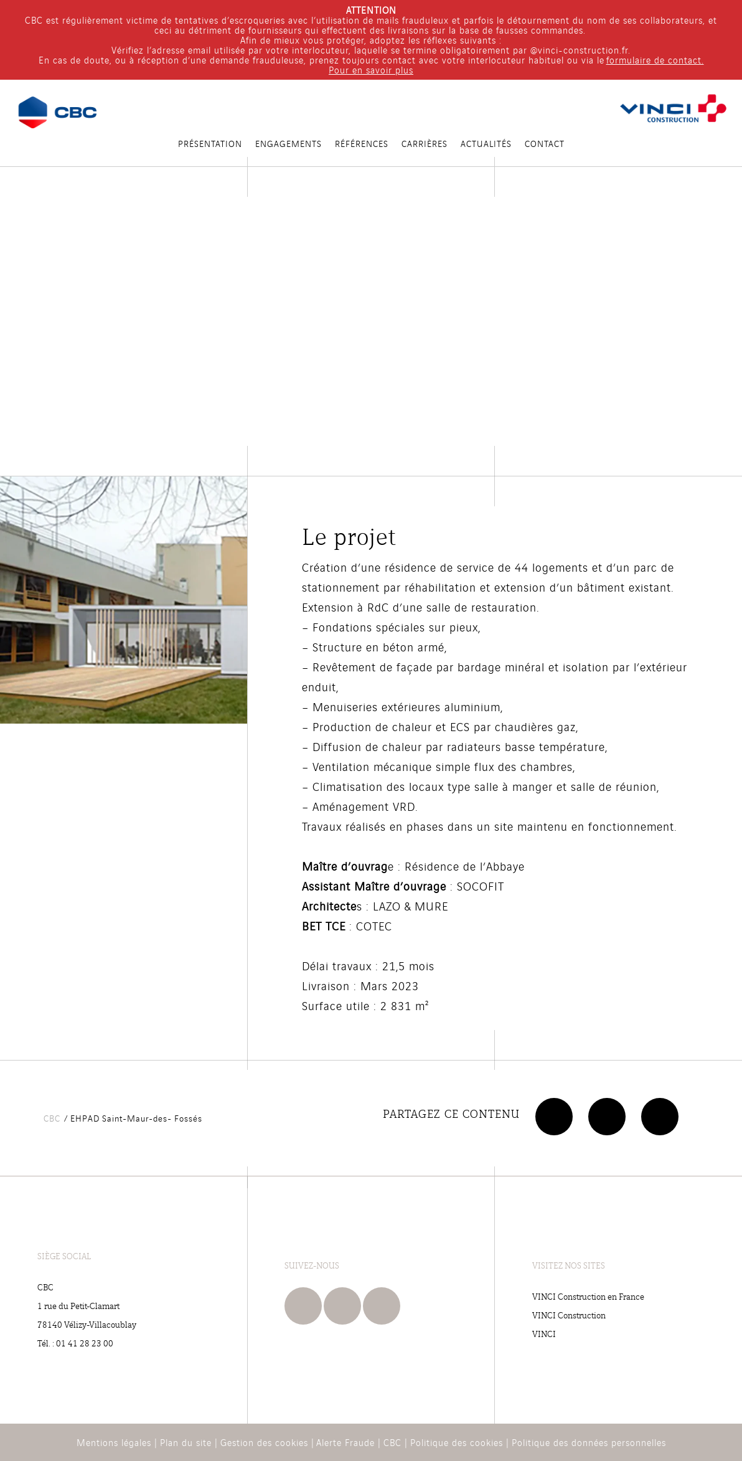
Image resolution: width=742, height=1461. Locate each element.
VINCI (544, 1334)
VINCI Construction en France (588, 1296)
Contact (545, 143)
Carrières (425, 143)
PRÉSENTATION (210, 143)
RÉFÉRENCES (361, 143)
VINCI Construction (569, 1315)
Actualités (486, 143)
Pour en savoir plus (371, 69)
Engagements (288, 143)
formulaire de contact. (655, 59)
